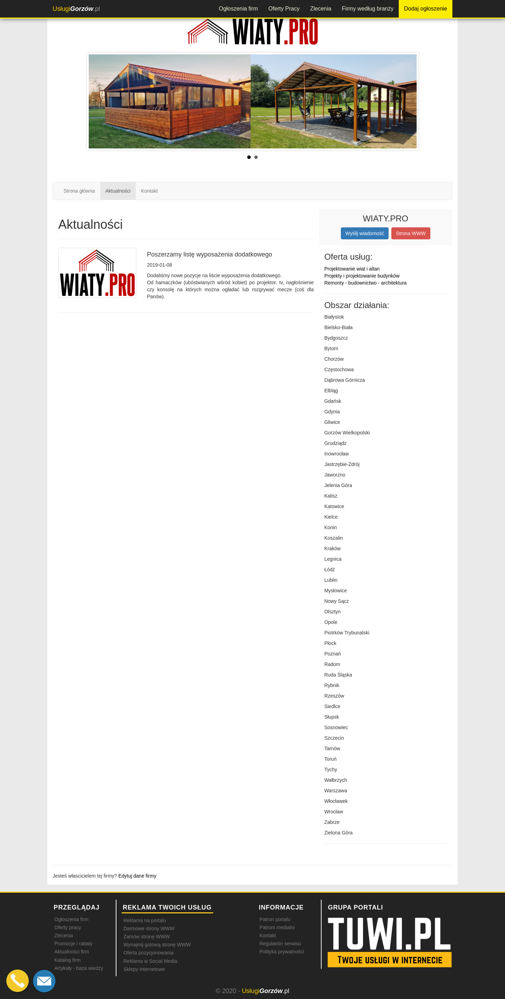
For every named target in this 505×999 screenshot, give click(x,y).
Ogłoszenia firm (238, 9)
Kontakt (149, 191)
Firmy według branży (368, 9)
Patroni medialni (277, 927)
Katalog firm (67, 960)
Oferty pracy (67, 927)
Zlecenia (320, 9)
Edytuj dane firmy (137, 876)
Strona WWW (411, 233)
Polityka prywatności (282, 951)
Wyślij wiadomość (364, 233)
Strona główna (79, 191)
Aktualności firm (71, 951)
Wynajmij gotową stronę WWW (157, 944)
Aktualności (118, 191)
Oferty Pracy (283, 9)
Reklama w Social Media (150, 961)
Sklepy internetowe (144, 969)
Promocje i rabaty (73, 943)
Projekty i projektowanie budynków (362, 276)
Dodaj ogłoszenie (425, 9)
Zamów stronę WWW (146, 936)
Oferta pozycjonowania (148, 952)
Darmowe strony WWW (148, 928)
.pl (76, 8)
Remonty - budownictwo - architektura (365, 283)
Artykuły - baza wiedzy (78, 968)
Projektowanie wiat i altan (352, 269)
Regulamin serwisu (280, 943)
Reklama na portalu (144, 920)
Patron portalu (275, 919)
